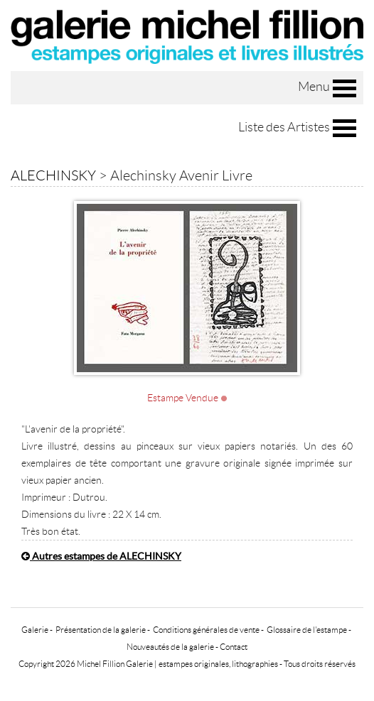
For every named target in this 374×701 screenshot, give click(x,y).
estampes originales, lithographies (218, 663)
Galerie (34, 629)
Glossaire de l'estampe (307, 629)
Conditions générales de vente (206, 629)
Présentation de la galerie (100, 629)
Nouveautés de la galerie (170, 646)
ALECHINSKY (53, 175)
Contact (233, 646)
